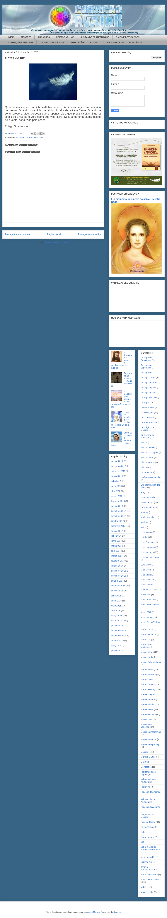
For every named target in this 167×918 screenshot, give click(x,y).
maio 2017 (116, 546)
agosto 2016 (117, 590)
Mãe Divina (146, 570)
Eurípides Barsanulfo (150, 477)
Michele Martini (148, 757)
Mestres (144, 752)
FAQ (143, 492)
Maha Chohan (147, 584)
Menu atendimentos (150, 604)
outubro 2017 (117, 521)
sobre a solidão (148, 857)
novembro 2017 (118, 516)
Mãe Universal (147, 579)
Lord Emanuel (147, 542)
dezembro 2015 (118, 630)
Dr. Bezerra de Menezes (147, 436)
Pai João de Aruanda (150, 792)
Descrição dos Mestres (147, 428)
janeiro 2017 (117, 566)
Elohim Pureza (148, 462)
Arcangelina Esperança (146, 366)
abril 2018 (116, 491)
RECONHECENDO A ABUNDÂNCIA (124, 42)
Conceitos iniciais (149, 422)
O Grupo (145, 762)
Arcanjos (145, 402)
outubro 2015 (117, 640)
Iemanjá (144, 512)
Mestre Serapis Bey (150, 744)
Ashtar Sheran (147, 407)
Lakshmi (145, 537)
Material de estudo (149, 589)
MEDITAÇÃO (77, 42)
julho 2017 (116, 536)
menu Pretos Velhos (150, 622)
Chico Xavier (147, 417)
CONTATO (95, 42)
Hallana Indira (147, 507)
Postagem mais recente (17, 234)
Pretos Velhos (147, 827)
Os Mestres (146, 767)
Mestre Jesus (147, 709)
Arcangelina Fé (148, 372)
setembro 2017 (118, 526)
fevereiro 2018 (118, 501)
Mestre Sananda (148, 739)
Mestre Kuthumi (148, 714)
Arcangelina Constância (146, 358)
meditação (146, 594)
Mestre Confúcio (148, 684)
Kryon (143, 527)
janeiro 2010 (117, 650)
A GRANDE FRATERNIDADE (95, 37)
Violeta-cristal (147, 892)
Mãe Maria (146, 575)
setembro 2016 (118, 585)
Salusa (144, 832)
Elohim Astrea (147, 447)
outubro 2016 (117, 581)
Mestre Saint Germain (151, 732)
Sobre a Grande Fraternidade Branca (150, 848)
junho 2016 (116, 600)
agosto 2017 (117, 531)
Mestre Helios (147, 699)
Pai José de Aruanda (150, 807)
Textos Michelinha (149, 874)
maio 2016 (116, 606)
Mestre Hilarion (148, 704)
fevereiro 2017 (118, 561)
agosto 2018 (117, 476)
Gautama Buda (148, 497)
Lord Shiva (146, 564)
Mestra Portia (147, 669)
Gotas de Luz (22, 137)
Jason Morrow (93, 912)
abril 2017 (116, 551)
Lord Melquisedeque (150, 557)
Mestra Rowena (148, 674)
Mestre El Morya (148, 689)
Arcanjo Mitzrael (148, 392)
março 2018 (116, 496)
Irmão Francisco (148, 517)
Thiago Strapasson (150, 879)
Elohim (144, 442)
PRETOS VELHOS (65, 37)
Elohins (144, 467)
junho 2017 (116, 541)
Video (143, 887)
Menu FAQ (146, 612)
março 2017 (116, 556)
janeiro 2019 (117, 461)
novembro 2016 (118, 576)
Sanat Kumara (147, 837)
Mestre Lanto (147, 719)
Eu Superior (146, 472)
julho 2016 (116, 595)
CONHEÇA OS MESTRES (20, 42)
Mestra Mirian (147, 652)
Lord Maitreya (147, 552)
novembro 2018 (118, 466)
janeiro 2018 (117, 506)
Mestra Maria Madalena (147, 645)
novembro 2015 (118, 635)
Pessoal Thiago (36, 137)
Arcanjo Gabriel (148, 377)
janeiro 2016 (117, 625)
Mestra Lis (146, 639)
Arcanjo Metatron (149, 382)
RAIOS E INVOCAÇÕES (128, 37)
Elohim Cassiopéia (149, 452)
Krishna (144, 522)
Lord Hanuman (148, 547)
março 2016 (116, 615)
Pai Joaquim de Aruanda (148, 800)
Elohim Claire (147, 457)
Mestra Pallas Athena (151, 662)
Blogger (116, 912)
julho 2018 (116, 481)
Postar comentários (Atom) (57, 242)
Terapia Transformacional (149, 868)
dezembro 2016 (118, 571)
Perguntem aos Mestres (148, 815)
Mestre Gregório (148, 694)
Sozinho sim (146, 862)
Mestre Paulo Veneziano (147, 725)
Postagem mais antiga (89, 234)
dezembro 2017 (118, 511)
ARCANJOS (44, 37)
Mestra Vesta (147, 679)
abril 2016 (116, 610)
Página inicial (54, 234)
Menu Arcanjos (148, 599)
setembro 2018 (118, 471)
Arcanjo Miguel (148, 387)
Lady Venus (146, 532)
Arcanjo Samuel (148, 397)
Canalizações (147, 412)
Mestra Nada (147, 657)
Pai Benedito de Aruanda (148, 780)
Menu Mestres (147, 617)
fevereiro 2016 (118, 620)
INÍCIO (11, 37)
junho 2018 (116, 486)
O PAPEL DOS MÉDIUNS (52, 42)
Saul (143, 842)
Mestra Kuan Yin (148, 634)
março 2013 (116, 645)
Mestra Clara (147, 629)
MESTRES (26, 37)
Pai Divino (145, 787)
